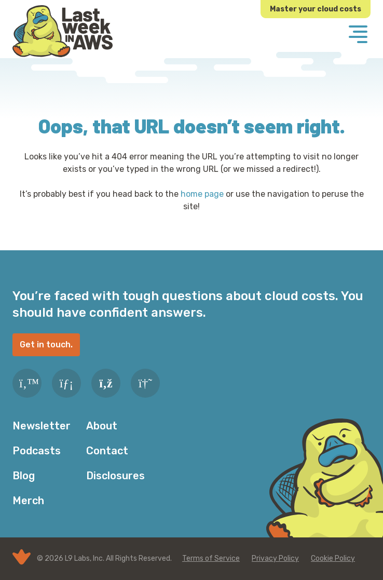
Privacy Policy (275, 558)
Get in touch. (46, 344)
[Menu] (358, 35)
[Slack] (145, 383)
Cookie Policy (333, 558)
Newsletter (41, 426)
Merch (28, 500)
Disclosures (115, 475)
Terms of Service (211, 558)
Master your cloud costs (315, 9)
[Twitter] (27, 383)
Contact (107, 450)
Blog (23, 475)
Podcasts (36, 450)
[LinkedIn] (66, 383)
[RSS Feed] (105, 383)
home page (202, 194)
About (101, 426)
